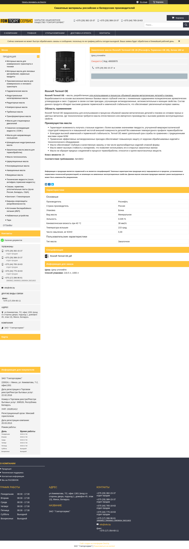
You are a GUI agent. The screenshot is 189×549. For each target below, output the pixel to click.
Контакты (104, 33)
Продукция (6, 469)
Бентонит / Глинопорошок (18, 196)
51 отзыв (143, 2)
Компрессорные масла (17, 107)
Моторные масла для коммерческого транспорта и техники (20, 64)
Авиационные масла (16, 170)
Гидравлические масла (17, 91)
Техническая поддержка (12, 472)
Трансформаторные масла (19, 116)
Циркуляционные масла (17, 161)
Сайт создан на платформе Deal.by (94, 543)
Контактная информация (13, 476)
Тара (9, 220)
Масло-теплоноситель (17, 157)
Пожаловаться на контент (104, 546)
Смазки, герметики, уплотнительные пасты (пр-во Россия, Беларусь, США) (20, 189)
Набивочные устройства (18, 215)
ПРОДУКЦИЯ (9, 56)
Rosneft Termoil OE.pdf (61, 256)
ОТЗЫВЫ (7, 225)
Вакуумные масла (15, 175)
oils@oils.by (9, 288)
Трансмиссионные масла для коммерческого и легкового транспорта (20, 84)
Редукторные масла (16, 103)
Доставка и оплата (81, 33)
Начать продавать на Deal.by (34, 2)
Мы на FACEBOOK (10, 480)
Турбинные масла (15, 112)
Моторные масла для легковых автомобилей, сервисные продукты (21, 74)
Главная (31, 33)
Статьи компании (54, 33)
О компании (10, 33)
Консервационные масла (18, 166)
